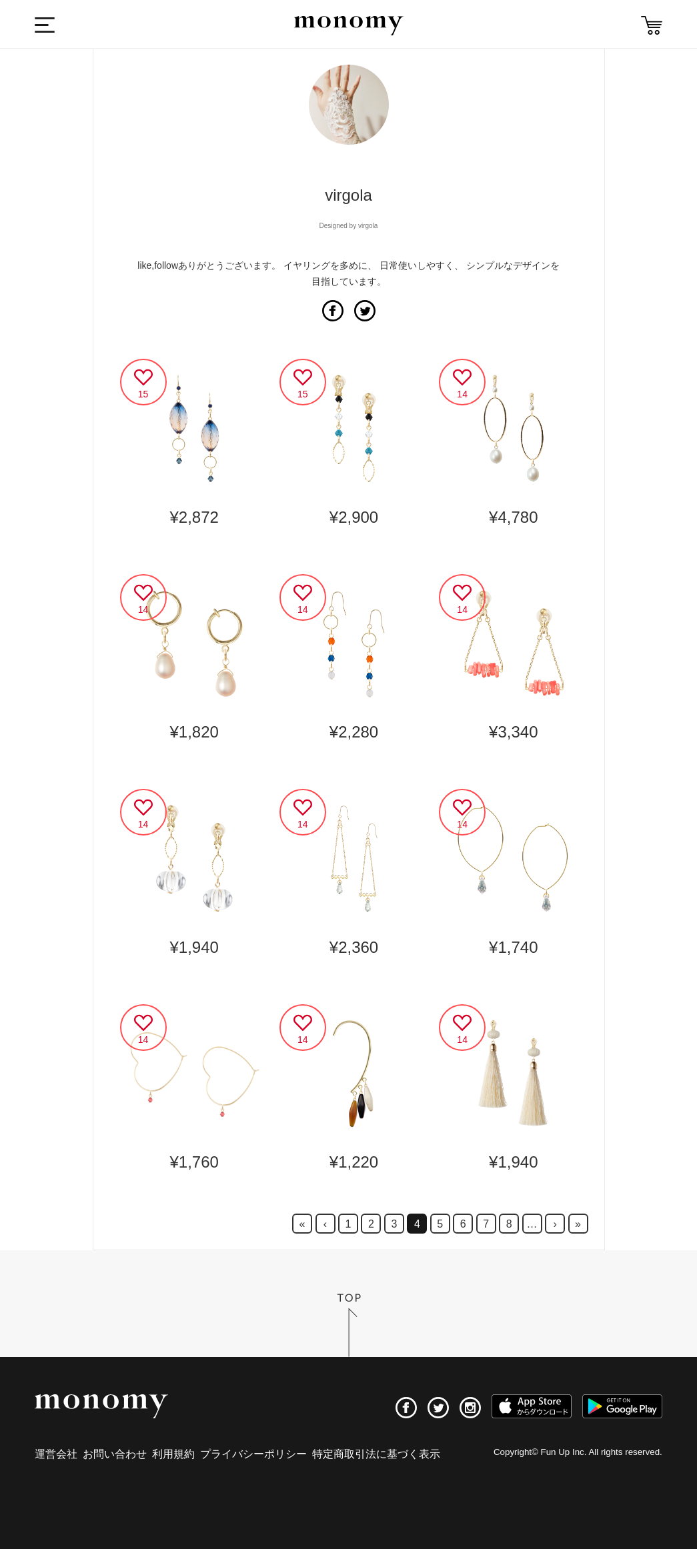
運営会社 (56, 1454)
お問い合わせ (115, 1454)
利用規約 (173, 1454)
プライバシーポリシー (253, 1454)
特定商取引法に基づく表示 (376, 1454)
